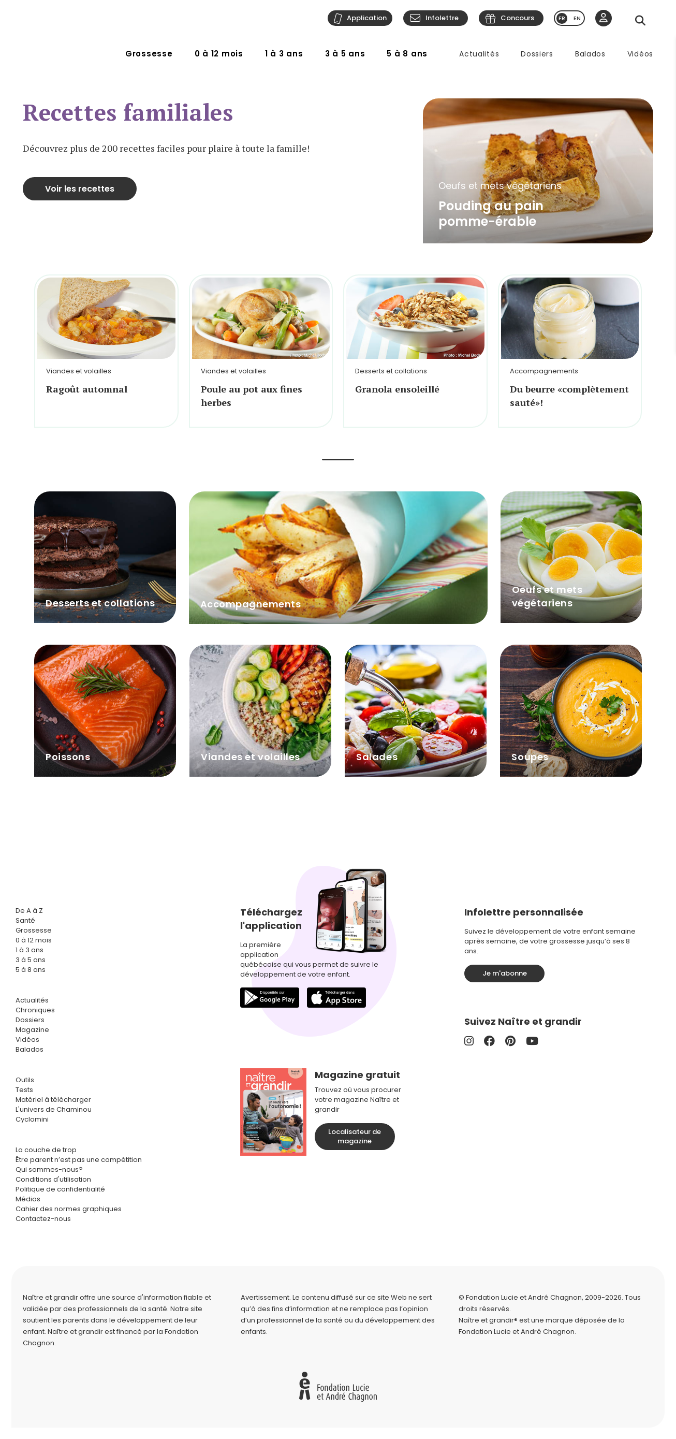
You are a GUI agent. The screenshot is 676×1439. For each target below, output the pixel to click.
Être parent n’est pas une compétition (79, 1160)
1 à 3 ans (284, 53)
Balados (590, 54)
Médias (28, 1199)
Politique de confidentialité (60, 1189)
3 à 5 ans (345, 53)
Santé (25, 920)
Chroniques (35, 1010)
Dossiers (537, 54)
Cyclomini (32, 1119)
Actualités (479, 54)
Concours (517, 18)
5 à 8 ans (407, 53)
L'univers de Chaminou (54, 1109)
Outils (25, 1080)
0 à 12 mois (219, 53)
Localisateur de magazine (354, 1136)
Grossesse (149, 53)
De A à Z (29, 910)
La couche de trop (46, 1150)
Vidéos (640, 54)
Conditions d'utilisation (53, 1179)
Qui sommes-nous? (49, 1169)
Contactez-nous (43, 1219)
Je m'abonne (504, 973)
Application (367, 18)
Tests (24, 1090)
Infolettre (442, 18)
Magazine (32, 1030)
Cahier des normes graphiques (69, 1209)
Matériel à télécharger (53, 1099)
